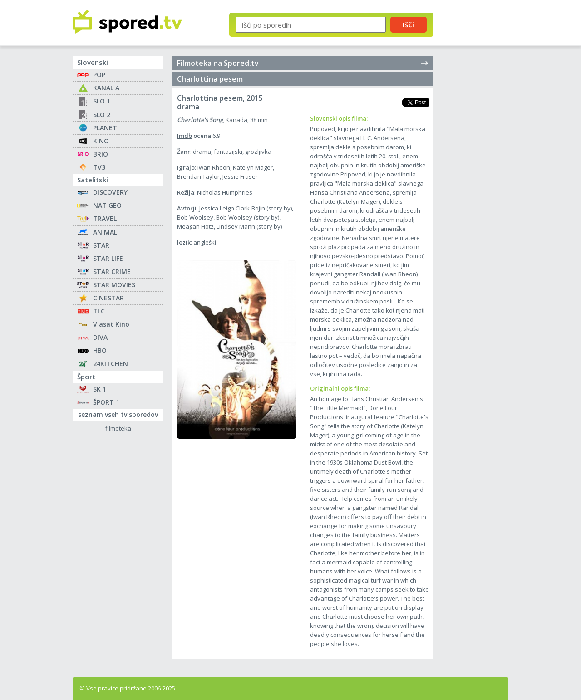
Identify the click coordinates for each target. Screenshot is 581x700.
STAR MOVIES (114, 284)
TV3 (99, 167)
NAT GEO (107, 205)
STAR (101, 245)
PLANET (105, 127)
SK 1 (99, 389)
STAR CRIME (112, 271)
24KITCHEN (110, 363)
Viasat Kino (111, 324)
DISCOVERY (110, 192)
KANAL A (106, 87)
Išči (408, 24)
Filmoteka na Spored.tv (303, 63)
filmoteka (118, 428)
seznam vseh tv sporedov (120, 414)
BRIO (100, 154)
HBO (100, 350)
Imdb (184, 136)
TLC (99, 311)
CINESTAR (108, 298)
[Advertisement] (479, 149)
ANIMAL (105, 232)
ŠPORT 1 (106, 402)
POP (99, 74)
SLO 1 (101, 101)
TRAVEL (105, 218)
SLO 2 (101, 114)
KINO (101, 141)
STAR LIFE (108, 258)
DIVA (100, 337)
